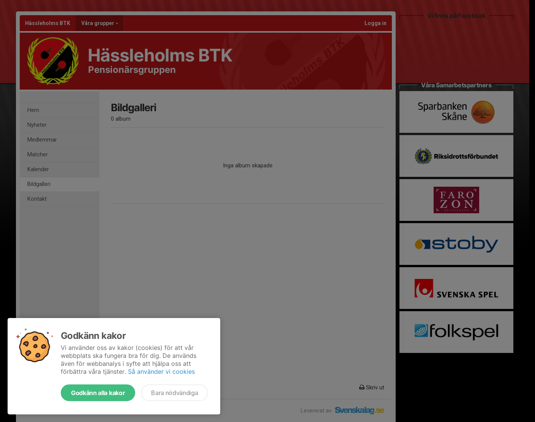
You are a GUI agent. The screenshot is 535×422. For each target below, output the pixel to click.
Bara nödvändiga (174, 393)
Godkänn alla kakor (98, 393)
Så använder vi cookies (161, 371)
